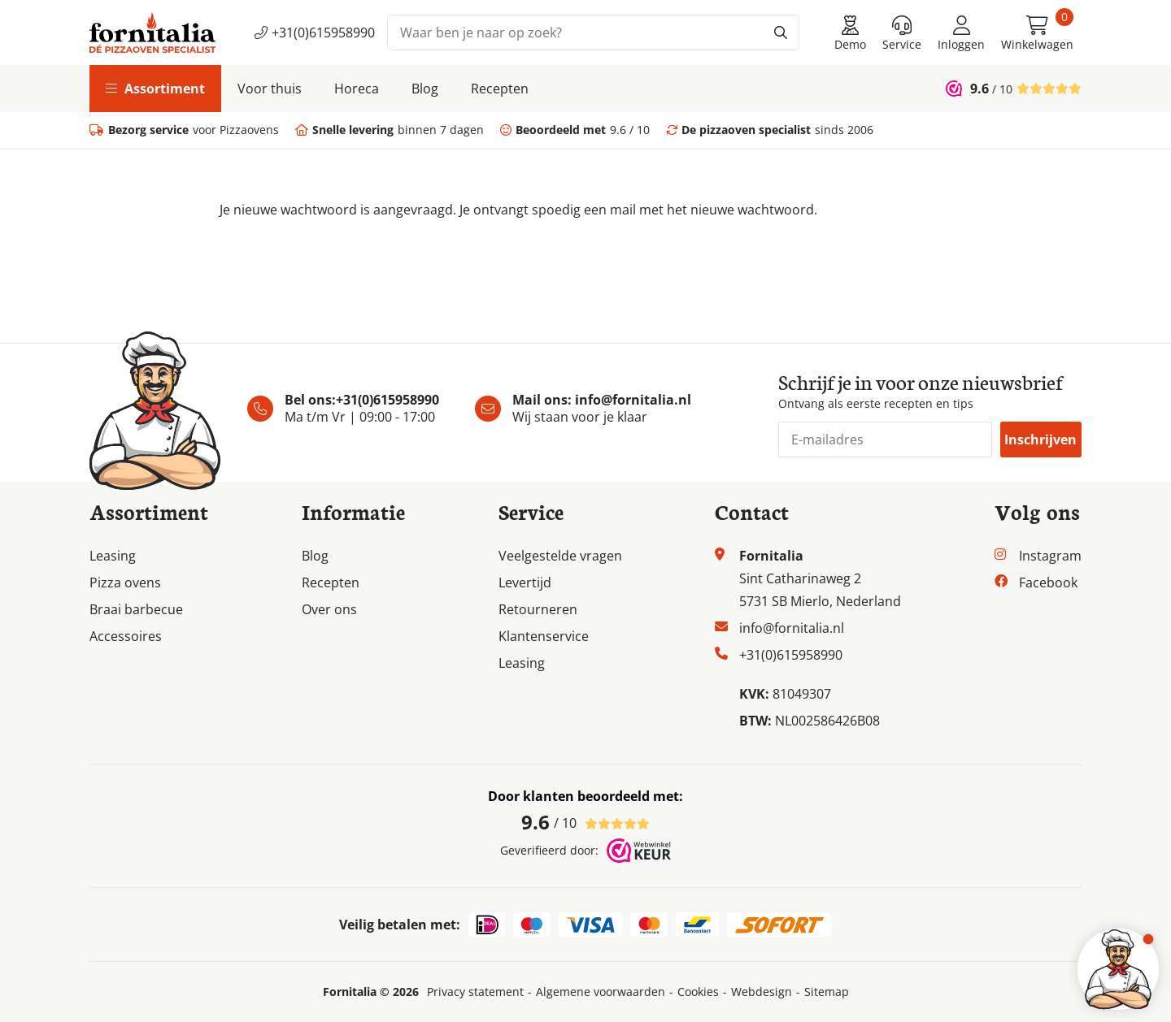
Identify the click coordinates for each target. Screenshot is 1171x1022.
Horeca (356, 88)
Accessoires (125, 636)
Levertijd (524, 582)
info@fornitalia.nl (633, 399)
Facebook (1048, 582)
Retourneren (537, 609)
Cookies (698, 992)
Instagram (1050, 556)
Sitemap (826, 992)
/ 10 (585, 822)
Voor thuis (269, 88)
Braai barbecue (136, 609)
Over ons (329, 609)
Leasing (112, 556)
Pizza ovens (125, 582)
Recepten (500, 88)
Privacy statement (475, 992)
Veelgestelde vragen (560, 556)
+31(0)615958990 (315, 32)
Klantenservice (543, 636)
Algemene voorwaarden (600, 992)
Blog (424, 88)
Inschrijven (1040, 439)
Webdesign (761, 992)
